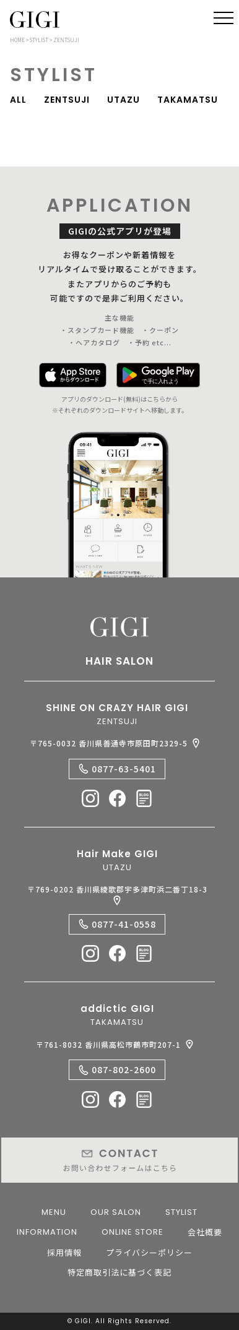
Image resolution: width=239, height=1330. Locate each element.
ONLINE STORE (132, 1232)
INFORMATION (47, 1232)
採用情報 (64, 1252)
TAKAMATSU (187, 100)
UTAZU (123, 100)
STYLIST (181, 1212)
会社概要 (205, 1232)
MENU (53, 1212)
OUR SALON (115, 1212)
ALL (18, 100)
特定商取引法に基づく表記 (119, 1272)
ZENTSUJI (67, 100)
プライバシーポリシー (149, 1252)
